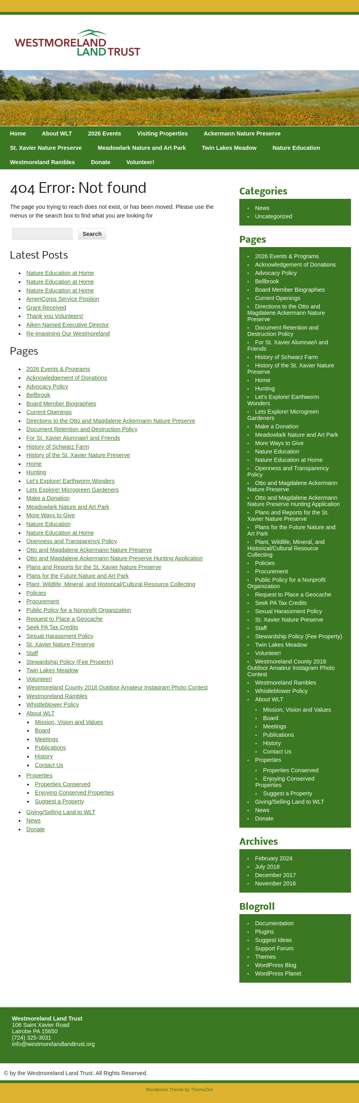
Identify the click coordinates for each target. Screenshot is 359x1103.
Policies (36, 593)
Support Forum (274, 948)
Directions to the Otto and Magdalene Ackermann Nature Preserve (110, 421)
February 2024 (273, 858)
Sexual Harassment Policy (59, 636)
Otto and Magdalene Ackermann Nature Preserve (89, 550)
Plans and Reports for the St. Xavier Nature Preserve (93, 567)
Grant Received (46, 307)
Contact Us (49, 765)
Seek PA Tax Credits (52, 627)
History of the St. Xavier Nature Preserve (78, 455)
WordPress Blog (275, 965)
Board (42, 730)
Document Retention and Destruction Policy (81, 429)
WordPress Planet (278, 973)
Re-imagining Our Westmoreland (68, 333)
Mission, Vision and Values (69, 722)
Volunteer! (140, 162)
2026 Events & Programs (58, 369)
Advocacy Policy (47, 386)
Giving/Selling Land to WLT (60, 812)
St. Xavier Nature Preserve (46, 148)
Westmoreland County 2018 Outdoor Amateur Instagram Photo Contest (117, 687)
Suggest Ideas (273, 940)
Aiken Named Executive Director (67, 325)
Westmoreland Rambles (42, 162)
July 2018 (267, 867)
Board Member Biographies (61, 403)
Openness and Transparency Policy (71, 541)
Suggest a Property (59, 801)
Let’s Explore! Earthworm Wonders (70, 481)
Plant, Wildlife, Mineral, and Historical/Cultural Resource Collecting (110, 584)
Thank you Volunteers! (54, 316)
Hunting (36, 472)
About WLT (57, 133)
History (44, 756)
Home (18, 133)
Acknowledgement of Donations (66, 378)
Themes (265, 957)
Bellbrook (38, 395)
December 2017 (275, 875)
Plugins (264, 931)
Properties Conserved (63, 784)
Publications (50, 747)
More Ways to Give (50, 515)
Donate (100, 162)
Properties (39, 775)
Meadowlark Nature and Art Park (142, 148)
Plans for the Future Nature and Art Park (77, 576)
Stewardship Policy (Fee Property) (69, 662)
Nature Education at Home (60, 273)
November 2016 (275, 883)
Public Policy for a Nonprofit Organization (78, 610)
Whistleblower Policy (52, 704)
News (33, 820)
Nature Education (296, 148)
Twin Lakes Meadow (229, 148)
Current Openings (49, 412)
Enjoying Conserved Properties (74, 792)
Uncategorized (273, 216)
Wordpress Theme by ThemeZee (179, 1089)
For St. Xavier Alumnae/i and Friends (73, 438)
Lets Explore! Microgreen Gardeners (72, 490)
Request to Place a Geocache (64, 619)
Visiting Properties (162, 133)
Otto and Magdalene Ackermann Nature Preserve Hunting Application (114, 558)
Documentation (274, 923)
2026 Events (104, 133)
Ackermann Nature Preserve (242, 133)
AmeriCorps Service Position (62, 299)
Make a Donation (48, 498)
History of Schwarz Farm (57, 447)
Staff (32, 653)
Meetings (46, 739)
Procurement (42, 601)
